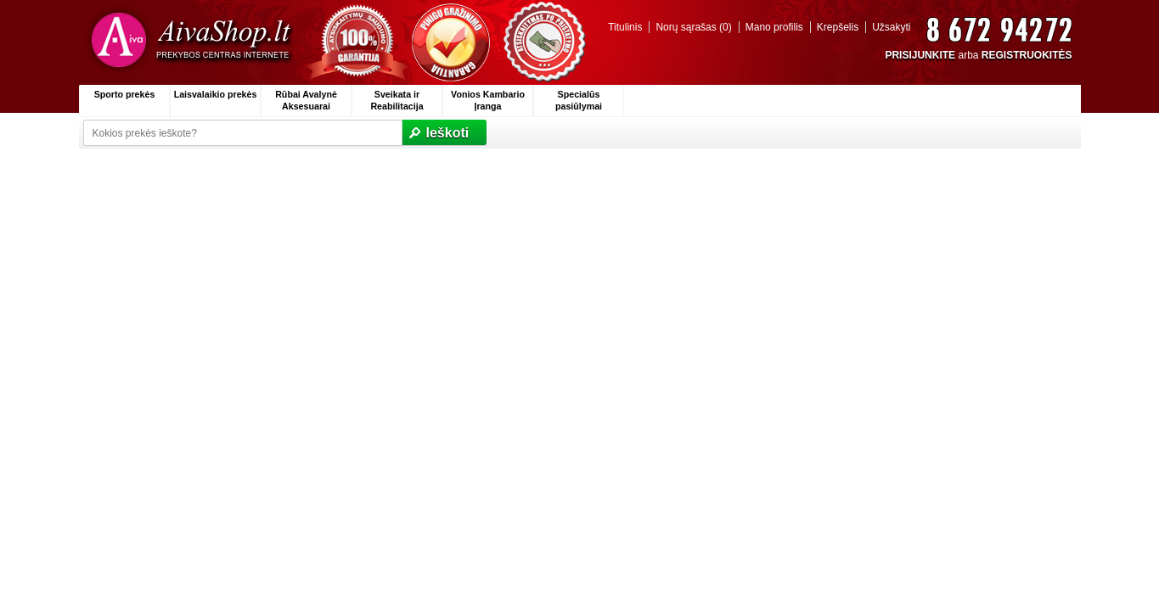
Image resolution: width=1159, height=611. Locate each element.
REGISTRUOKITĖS (1027, 55)
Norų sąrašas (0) (693, 27)
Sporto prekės (124, 94)
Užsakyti (891, 27)
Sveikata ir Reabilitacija (396, 100)
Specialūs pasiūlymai (578, 100)
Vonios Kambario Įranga (488, 100)
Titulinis (625, 27)
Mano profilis (774, 27)
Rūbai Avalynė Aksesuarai (306, 100)
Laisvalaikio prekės (215, 94)
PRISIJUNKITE (920, 55)
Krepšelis (837, 27)
